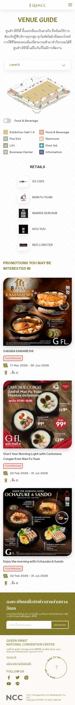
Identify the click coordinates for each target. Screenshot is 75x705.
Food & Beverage (13, 358)
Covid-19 (11, 657)
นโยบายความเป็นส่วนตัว (18, 663)
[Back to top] (57, 668)
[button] (60, 625)
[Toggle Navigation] (70, 5)
